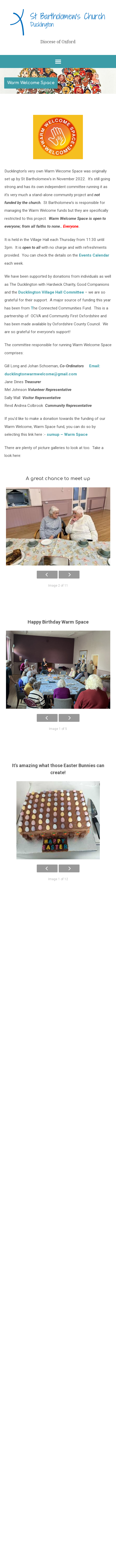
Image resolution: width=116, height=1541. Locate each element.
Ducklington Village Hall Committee (51, 292)
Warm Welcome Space (30, 82)
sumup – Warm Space (67, 434)
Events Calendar (94, 255)
